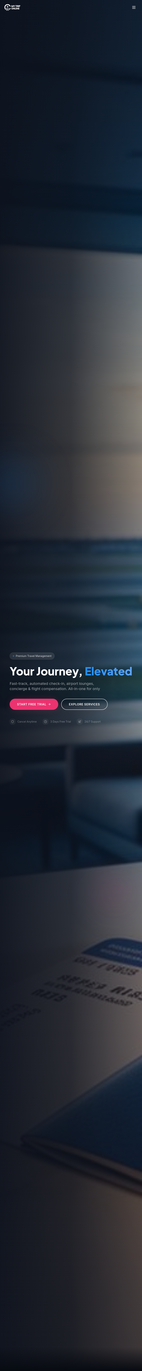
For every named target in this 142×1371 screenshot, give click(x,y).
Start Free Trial (34, 704)
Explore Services (84, 704)
